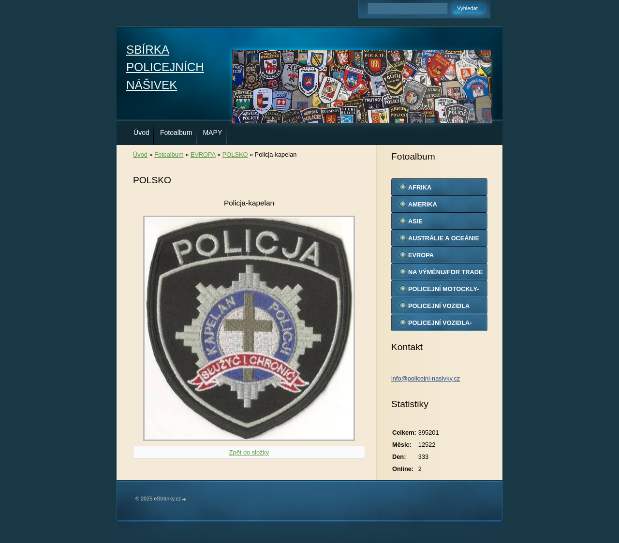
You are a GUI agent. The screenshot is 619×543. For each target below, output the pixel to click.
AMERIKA (422, 204)
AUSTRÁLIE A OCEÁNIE (443, 238)
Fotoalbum (176, 132)
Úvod (141, 132)
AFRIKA (419, 187)
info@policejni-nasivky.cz (425, 378)
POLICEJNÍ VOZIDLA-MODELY (440, 325)
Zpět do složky (249, 452)
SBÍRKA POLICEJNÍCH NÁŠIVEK (165, 67)
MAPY (212, 132)
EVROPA (203, 154)
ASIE (415, 221)
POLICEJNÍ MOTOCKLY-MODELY (443, 291)
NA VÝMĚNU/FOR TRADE (445, 272)
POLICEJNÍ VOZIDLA (439, 305)
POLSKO (235, 154)
